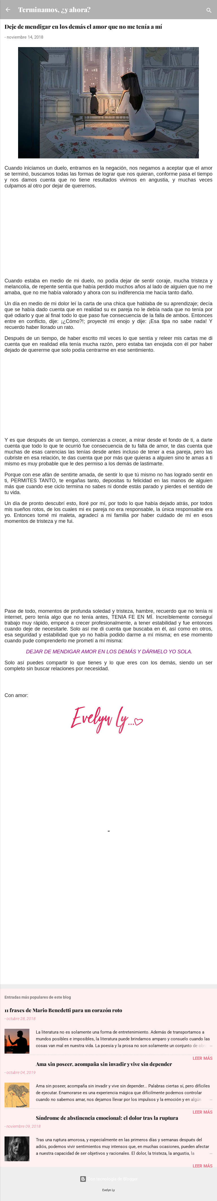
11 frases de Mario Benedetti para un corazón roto (63, 1010)
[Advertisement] (108, 238)
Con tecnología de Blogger (109, 1179)
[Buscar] (209, 11)
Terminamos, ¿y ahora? (54, 9)
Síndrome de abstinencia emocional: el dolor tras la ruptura (107, 1117)
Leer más (202, 1058)
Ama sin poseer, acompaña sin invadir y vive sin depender (104, 1064)
